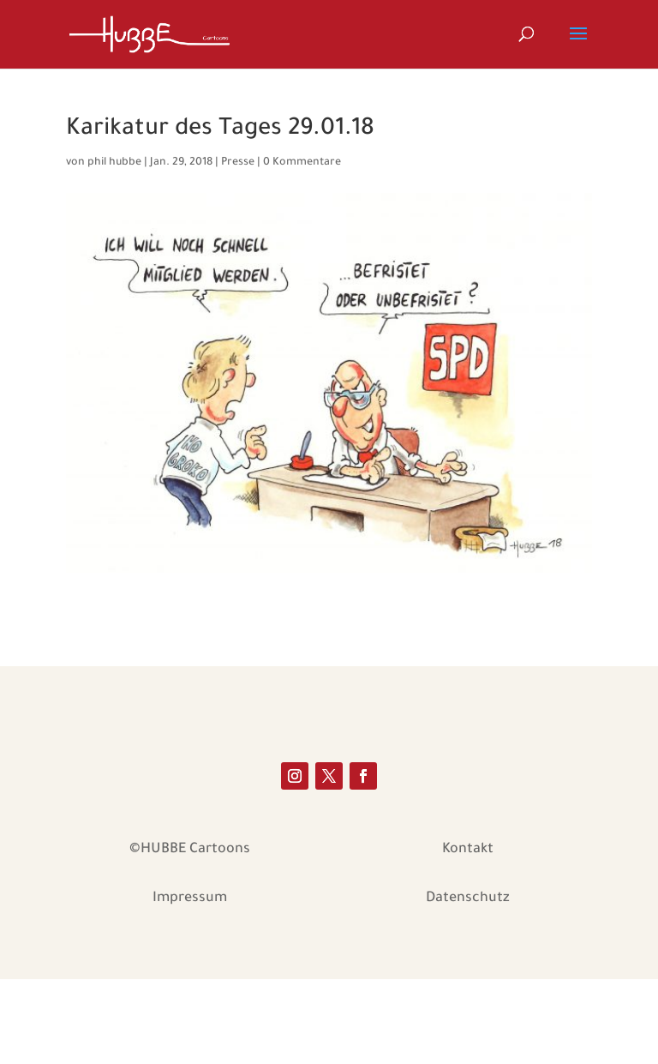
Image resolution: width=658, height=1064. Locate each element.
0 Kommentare (302, 163)
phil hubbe (114, 163)
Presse (237, 163)
